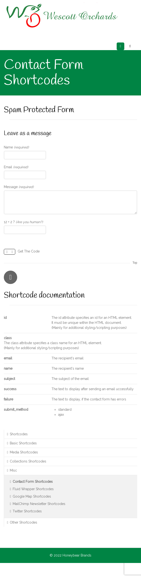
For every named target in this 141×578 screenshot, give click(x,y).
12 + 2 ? (23, 222)
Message (19, 187)
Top (134, 262)
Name (16, 147)
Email (16, 167)
